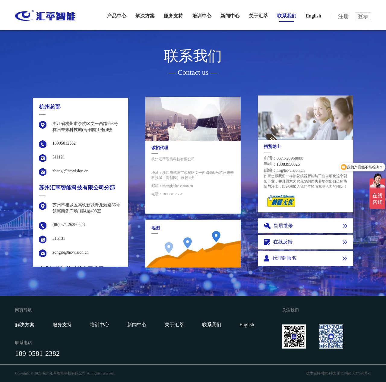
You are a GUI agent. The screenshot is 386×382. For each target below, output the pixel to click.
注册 (343, 16)
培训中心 (201, 15)
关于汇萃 (258, 15)
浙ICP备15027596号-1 (354, 373)
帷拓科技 (328, 373)
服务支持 (173, 15)
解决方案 (145, 15)
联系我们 (286, 15)
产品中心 (116, 15)
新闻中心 (230, 15)
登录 (363, 16)
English (313, 15)
